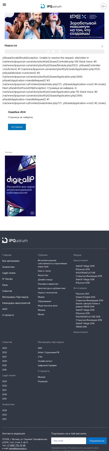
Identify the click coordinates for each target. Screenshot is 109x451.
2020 (4, 361)
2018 (4, 370)
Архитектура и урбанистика (51, 288)
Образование (44, 301)
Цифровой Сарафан (47, 365)
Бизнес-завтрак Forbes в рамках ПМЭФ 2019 (88, 305)
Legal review (9, 272)
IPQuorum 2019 (83, 269)
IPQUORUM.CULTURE (85, 272)
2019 (4, 365)
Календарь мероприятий (16, 303)
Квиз (5, 285)
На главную (17, 127)
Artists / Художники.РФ (48, 352)
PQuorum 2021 (82, 293)
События (7, 291)
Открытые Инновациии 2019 (89, 300)
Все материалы (10, 260)
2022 (4, 352)
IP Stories (7, 279)
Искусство (43, 275)
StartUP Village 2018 (85, 279)
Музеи (41, 314)
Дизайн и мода (45, 279)
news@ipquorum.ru (18, 448)
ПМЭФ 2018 (81, 327)
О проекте (8, 315)
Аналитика (8, 266)
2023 (4, 348)
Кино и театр (44, 271)
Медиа (41, 297)
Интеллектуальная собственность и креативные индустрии (52, 263)
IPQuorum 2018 (83, 283)
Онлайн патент (45, 361)
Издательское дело (48, 305)
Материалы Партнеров (15, 297)
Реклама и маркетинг (48, 284)
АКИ (4, 309)
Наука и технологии (47, 292)
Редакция (42, 381)
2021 (4, 357)
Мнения (41, 377)
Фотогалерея (80, 288)
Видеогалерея (81, 260)
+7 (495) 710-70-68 (16, 445)
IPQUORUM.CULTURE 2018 (88, 316)
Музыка (41, 310)
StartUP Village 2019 (85, 266)
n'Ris (40, 357)
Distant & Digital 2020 (85, 297)
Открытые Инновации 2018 (89, 276)
